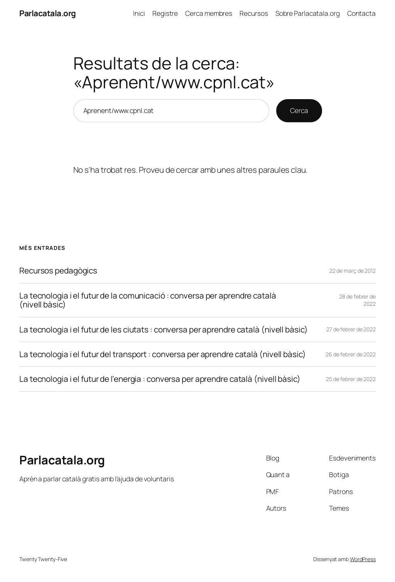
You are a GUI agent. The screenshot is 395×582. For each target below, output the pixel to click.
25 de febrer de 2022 (351, 379)
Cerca (299, 110)
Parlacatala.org (47, 13)
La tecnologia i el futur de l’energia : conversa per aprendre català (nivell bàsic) (159, 379)
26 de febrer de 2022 (351, 354)
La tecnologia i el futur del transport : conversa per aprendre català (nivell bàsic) (162, 354)
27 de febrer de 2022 (351, 329)
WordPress (363, 559)
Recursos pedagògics (58, 270)
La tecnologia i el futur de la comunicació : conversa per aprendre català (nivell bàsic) (147, 300)
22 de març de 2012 (352, 270)
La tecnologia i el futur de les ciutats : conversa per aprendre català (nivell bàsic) (163, 329)
